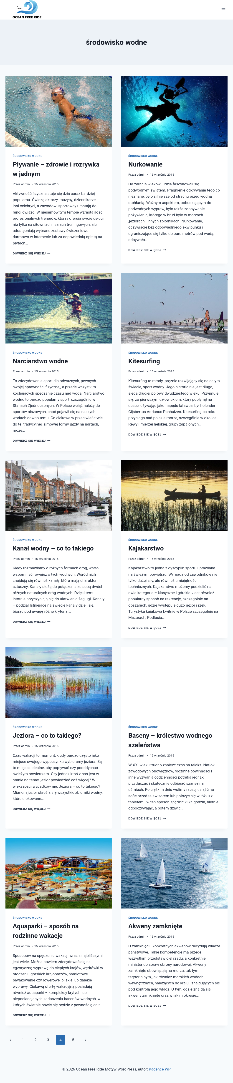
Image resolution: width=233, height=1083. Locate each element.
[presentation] (58, 111)
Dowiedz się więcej (32, 253)
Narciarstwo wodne (40, 361)
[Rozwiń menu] (223, 9)
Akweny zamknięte (155, 926)
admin (25, 184)
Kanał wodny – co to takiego (53, 548)
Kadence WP (160, 1069)
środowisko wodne (27, 156)
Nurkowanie (145, 164)
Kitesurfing (144, 361)
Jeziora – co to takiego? (47, 735)
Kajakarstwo (146, 548)
